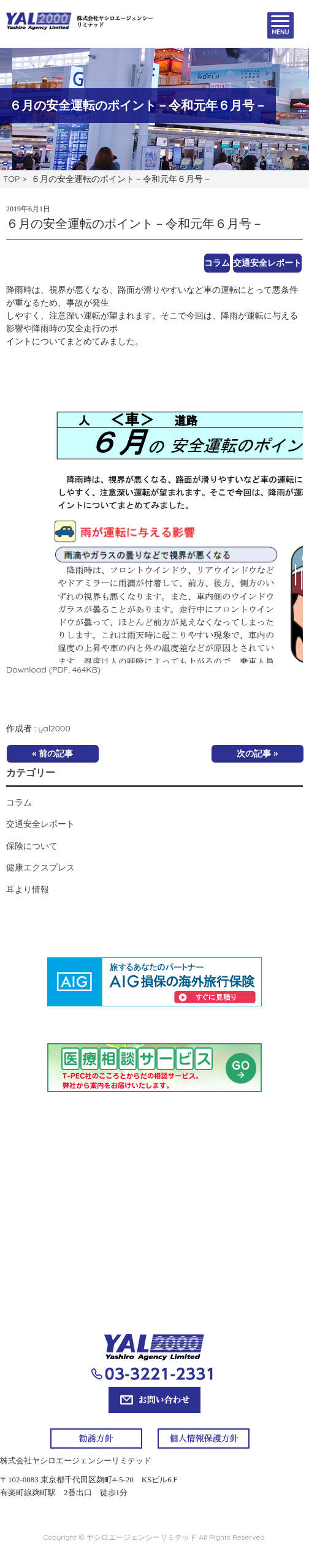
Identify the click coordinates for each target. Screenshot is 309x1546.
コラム (217, 262)
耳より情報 (27, 889)
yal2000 (54, 728)
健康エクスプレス (40, 867)
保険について (32, 845)
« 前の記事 (52, 753)
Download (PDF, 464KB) (53, 669)
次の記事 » (257, 753)
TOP (11, 178)
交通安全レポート (267, 262)
